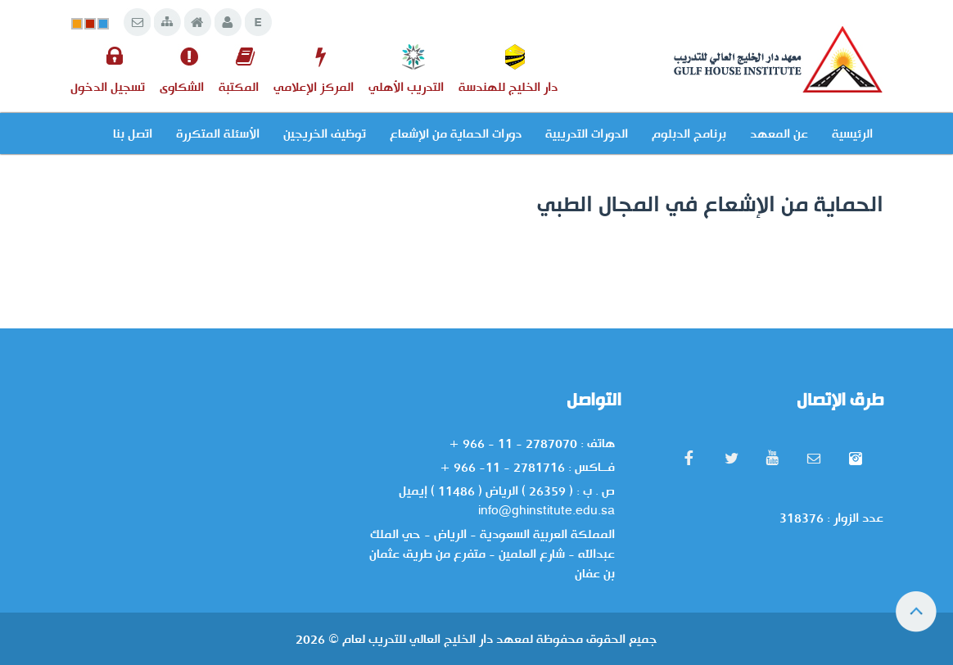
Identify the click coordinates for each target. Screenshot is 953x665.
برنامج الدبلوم (689, 133)
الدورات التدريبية (586, 133)
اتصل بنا (132, 133)
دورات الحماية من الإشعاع (456, 133)
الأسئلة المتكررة (218, 133)
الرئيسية (852, 133)
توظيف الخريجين (324, 133)
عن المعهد (779, 133)
